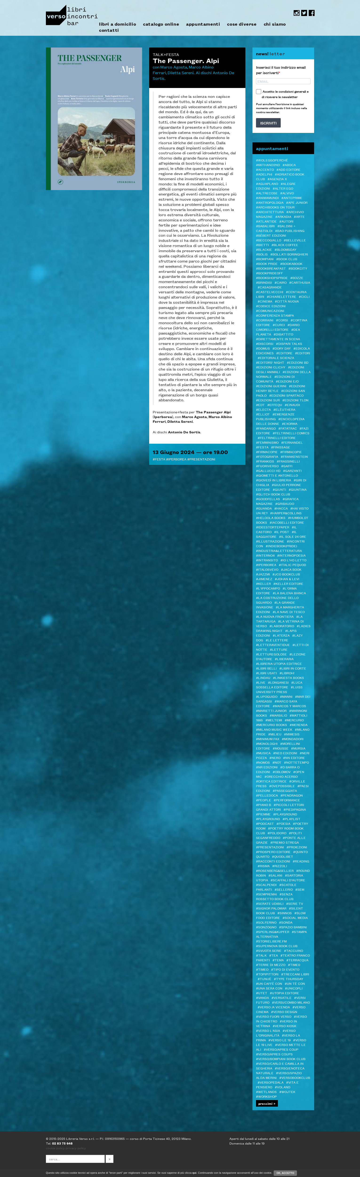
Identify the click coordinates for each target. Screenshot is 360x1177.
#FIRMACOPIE (291, 451)
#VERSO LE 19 (279, 1039)
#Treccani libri (295, 974)
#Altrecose (267, 193)
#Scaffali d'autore (288, 880)
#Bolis (262, 254)
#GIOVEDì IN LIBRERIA (273, 480)
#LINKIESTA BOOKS (288, 677)
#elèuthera (284, 409)
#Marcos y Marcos (289, 705)
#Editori (302, 353)
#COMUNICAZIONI (270, 310)
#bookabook (291, 263)
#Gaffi (286, 465)
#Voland (282, 1087)
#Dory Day (281, 348)
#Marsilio (278, 715)
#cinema (265, 301)
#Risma (264, 865)
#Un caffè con (269, 983)
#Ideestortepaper (272, 527)
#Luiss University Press (279, 689)
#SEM (299, 889)
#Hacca (281, 508)
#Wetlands (266, 1091)
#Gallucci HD (268, 470)
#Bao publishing (289, 230)
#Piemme (263, 814)
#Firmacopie (267, 451)
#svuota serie (268, 950)
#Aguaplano (267, 183)
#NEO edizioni (285, 752)
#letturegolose (271, 654)
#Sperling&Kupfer (272, 931)
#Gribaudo (284, 503)
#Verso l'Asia (268, 1030)
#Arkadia (283, 216)
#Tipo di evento (285, 969)
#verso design (284, 1011)
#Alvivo (287, 193)
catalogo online (161, 24)
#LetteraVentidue (273, 644)
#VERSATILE (282, 997)
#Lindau (263, 677)
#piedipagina (295, 809)
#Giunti (279, 489)
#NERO (274, 757)
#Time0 (294, 964)
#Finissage (280, 447)
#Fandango (266, 428)
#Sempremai (266, 894)
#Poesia (283, 823)
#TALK (261, 955)
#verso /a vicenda (274, 1007)
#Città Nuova (287, 301)
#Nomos (263, 762)
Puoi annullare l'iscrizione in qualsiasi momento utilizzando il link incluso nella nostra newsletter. (281, 108)
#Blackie (264, 249)
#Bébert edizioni (271, 235)
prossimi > (267, 1103)
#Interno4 (265, 555)
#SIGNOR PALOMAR (271, 908)
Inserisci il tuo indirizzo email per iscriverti (281, 70)
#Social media (295, 917)
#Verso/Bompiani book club (280, 1058)
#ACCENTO (265, 169)
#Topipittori (267, 974)
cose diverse (241, 24)
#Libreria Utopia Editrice (279, 663)
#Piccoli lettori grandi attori (280, 807)
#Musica (263, 752)
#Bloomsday (285, 249)
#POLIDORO (277, 832)
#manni (286, 696)
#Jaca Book (291, 569)
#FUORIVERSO (267, 465)
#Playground (285, 814)
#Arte (299, 216)
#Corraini (264, 320)
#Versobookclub (294, 1077)
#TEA (273, 955)
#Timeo (262, 969)
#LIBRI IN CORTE (292, 668)
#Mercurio (294, 720)
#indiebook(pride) (281, 545)
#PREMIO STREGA (284, 842)
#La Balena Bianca (289, 592)
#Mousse (280, 748)
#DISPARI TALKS (289, 343)
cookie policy (55, 1147)
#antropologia (270, 202)
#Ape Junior (297, 202)
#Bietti (262, 244)
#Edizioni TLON (295, 400)
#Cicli (304, 296)
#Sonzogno (266, 927)
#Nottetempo (296, 762)
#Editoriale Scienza (276, 357)
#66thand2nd (268, 164)
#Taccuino (293, 950)
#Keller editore (288, 583)
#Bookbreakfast (271, 268)
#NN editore (294, 757)
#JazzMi (263, 574)
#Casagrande (270, 287)
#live (260, 682)
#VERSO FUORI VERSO (273, 1016)
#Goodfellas (268, 498)
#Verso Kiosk (284, 1025)
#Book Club (286, 258)
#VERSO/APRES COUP (281, 1049)
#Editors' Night (270, 362)
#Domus (263, 348)
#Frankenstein (294, 456)
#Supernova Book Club (276, 945)
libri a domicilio (117, 24)
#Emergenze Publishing (275, 416)
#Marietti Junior (271, 710)
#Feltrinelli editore (277, 437)
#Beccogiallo (268, 240)
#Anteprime (291, 197)
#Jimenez (264, 578)
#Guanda (264, 508)
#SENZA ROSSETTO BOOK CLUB (274, 896)
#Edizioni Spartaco (286, 395)
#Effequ (274, 404)
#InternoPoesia (291, 555)
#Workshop (266, 1096)
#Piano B (263, 804)
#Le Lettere (277, 640)
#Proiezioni (297, 847)
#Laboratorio (281, 625)
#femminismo (267, 442)
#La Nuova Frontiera (275, 616)
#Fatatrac (287, 428)
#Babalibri (265, 225)
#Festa (159, 459)
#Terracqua (297, 960)
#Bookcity (297, 268)
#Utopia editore (284, 992)
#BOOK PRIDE (267, 263)
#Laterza (281, 635)
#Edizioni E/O (287, 381)
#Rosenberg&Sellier (275, 870)
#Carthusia (299, 282)
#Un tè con (295, 983)
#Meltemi (273, 720)
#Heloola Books (270, 517)
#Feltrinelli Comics (291, 433)
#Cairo (281, 282)
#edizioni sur (268, 400)
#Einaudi (292, 404)
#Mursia (298, 748)
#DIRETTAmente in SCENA (278, 338)
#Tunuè (264, 978)
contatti (109, 30)
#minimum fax (267, 738)
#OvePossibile (282, 785)
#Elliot (263, 414)
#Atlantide (266, 221)
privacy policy (76, 1147)
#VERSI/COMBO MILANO (291, 1002)
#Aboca (289, 164)
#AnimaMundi (267, 197)
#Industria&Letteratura (279, 550)
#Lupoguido (266, 696)
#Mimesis (292, 734)
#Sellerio (284, 889)
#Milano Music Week (274, 729)
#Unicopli (294, 988)
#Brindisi (264, 282)
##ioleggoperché (272, 160)
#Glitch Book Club (273, 494)
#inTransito (267, 560)
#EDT (260, 404)
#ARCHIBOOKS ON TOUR (275, 207)
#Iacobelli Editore (287, 522)
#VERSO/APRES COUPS (274, 1054)
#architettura (270, 211)
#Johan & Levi (287, 578)
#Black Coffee (285, 244)
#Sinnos (284, 912)
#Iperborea (176, 459)
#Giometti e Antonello (277, 475)
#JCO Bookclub (286, 574)
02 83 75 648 (62, 1143)
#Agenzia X (277, 178)
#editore (284, 353)
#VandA (262, 997)
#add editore (288, 169)
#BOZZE (296, 277)
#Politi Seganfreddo (279, 835)
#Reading (301, 861)
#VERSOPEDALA (271, 1082)
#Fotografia (267, 456)
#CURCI (279, 324)
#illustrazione (270, 541)
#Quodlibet (282, 856)
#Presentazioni (201, 459)
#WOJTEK (287, 1091)
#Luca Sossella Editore (279, 684)
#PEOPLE (263, 800)
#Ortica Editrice (271, 781)
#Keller (263, 583)
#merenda (299, 724)
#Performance (287, 800)
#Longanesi (278, 682)
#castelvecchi (269, 291)
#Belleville (295, 240)
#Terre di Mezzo (270, 964)
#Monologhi (267, 743)
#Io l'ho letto (293, 560)
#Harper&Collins (286, 513)
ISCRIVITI (268, 122)
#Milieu (274, 734)
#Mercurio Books (271, 724)
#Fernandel (292, 442)
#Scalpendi (266, 884)
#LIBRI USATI (266, 672)
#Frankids (265, 461)
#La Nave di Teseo (289, 611)
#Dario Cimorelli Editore (278, 327)
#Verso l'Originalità (276, 1032)
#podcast (265, 823)
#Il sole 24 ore (292, 536)
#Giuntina (298, 489)
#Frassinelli (288, 461)
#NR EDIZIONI (267, 767)
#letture (279, 649)
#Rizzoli (279, 865)
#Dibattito (283, 334)
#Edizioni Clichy (270, 367)
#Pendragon (291, 795)
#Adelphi (264, 174)
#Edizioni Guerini (271, 385)
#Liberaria (284, 658)
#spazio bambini (293, 927)
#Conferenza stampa (275, 315)
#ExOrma (289, 423)
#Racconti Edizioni (273, 861)
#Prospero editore (273, 851)
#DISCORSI (264, 343)
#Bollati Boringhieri (289, 254)
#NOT (276, 762)
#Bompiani (265, 258)
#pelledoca (267, 795)
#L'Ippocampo (268, 588)
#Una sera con (269, 988)
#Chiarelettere (281, 296)
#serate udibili (270, 903)
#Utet (261, 992)
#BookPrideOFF (269, 273)
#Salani (275, 875)
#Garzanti (292, 470)
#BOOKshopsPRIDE (272, 277)
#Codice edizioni (271, 305)
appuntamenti (203, 24)
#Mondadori (293, 738)
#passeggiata (285, 790)
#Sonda (285, 922)
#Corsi (282, 320)
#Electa (263, 409)
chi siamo (275, 24)
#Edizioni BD (297, 362)
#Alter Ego (283, 188)
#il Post (281, 531)
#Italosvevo (267, 569)
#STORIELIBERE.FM (271, 941)
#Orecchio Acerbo (281, 776)
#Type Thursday (288, 978)
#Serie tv (294, 903)
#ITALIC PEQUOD (292, 564)
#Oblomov (282, 771)
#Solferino (266, 922)
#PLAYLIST (291, 818)
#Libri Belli (266, 668)
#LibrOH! (287, 672)
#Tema (278, 960)
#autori (286, 221)
